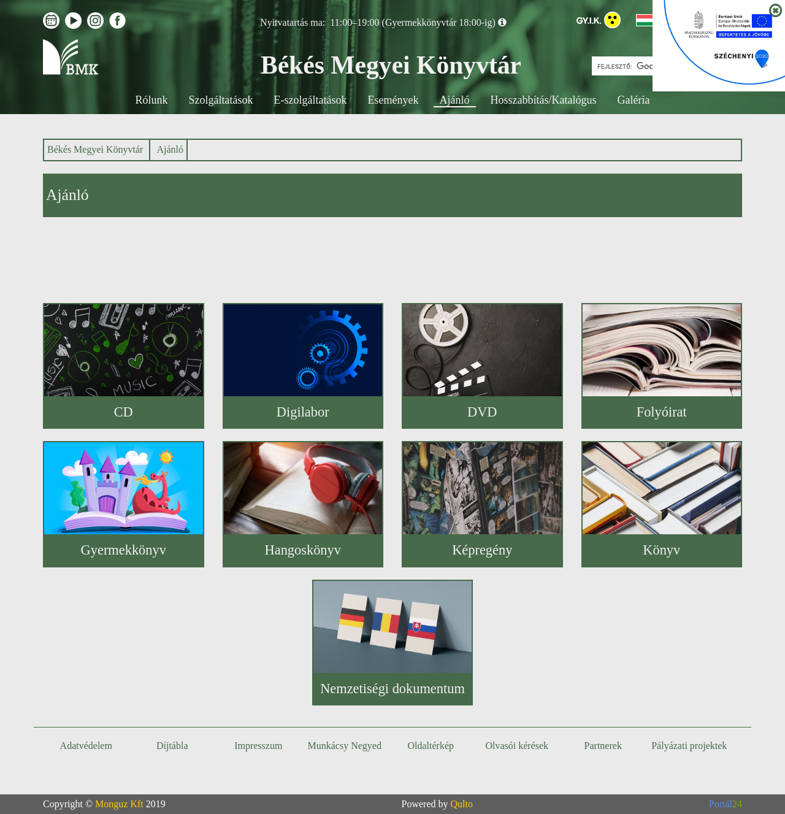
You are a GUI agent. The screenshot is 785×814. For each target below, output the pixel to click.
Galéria (633, 100)
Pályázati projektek (689, 745)
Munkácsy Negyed (344, 745)
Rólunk (152, 100)
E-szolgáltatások (310, 100)
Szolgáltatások (221, 100)
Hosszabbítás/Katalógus (544, 100)
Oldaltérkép (430, 745)
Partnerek (603, 745)
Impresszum (258, 745)
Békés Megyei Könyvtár (95, 149)
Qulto (462, 804)
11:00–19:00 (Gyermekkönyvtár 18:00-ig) (413, 22)
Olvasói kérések (516, 745)
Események (393, 100)
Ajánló (455, 100)
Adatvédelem (86, 745)
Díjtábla (172, 745)
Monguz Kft (119, 804)
